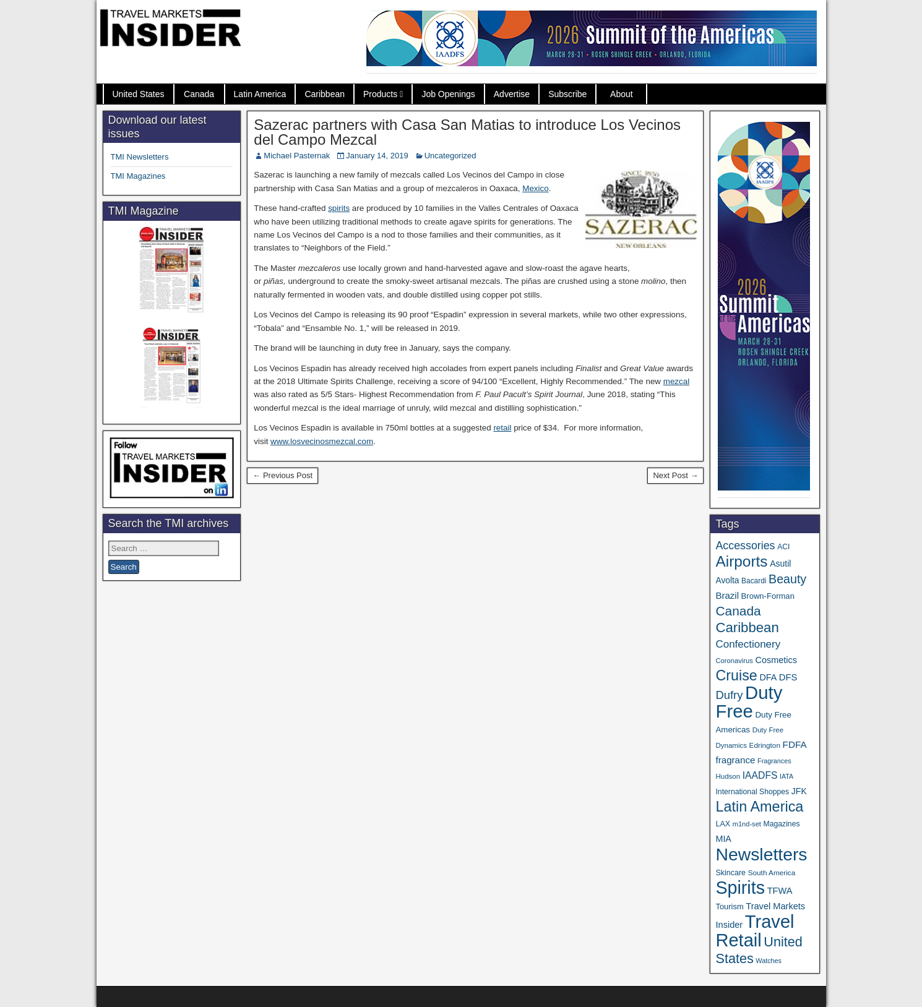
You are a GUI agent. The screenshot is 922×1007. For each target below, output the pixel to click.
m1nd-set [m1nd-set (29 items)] (747, 824)
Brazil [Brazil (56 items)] (727, 595)
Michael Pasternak (297, 155)
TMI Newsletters (140, 156)
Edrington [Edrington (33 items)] (764, 745)
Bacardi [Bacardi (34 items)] (753, 580)
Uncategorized (450, 155)
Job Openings (448, 94)
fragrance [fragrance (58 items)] (735, 760)
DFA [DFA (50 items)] (768, 677)
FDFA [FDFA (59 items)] (795, 744)
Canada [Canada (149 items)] (737, 611)
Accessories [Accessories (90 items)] (745, 545)
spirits (339, 208)
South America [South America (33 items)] (772, 872)
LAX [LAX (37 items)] (722, 824)
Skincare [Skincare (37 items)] (730, 872)
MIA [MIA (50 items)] (723, 839)
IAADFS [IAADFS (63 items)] (760, 775)
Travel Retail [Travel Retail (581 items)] (754, 931)
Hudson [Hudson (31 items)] (727, 776)
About (621, 94)
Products (380, 94)
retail (502, 427)
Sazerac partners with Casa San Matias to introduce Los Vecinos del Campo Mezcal (467, 132)
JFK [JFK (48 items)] (799, 791)
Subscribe (567, 94)
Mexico (535, 188)
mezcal (676, 381)
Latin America (260, 94)
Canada (199, 94)
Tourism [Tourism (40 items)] (729, 906)
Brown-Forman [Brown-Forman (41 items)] (768, 596)
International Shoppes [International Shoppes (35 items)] (752, 791)
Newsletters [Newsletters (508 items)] (761, 854)
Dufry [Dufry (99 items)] (729, 694)
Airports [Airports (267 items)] (741, 561)
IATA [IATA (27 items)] (786, 776)
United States (139, 94)
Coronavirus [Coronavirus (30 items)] (733, 660)
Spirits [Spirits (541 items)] (740, 888)
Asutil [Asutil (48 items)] (780, 563)
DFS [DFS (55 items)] (788, 677)
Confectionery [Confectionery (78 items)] (747, 644)
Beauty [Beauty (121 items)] (787, 579)
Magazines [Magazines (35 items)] (782, 824)
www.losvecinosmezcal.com (321, 441)
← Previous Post (282, 475)
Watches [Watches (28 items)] (769, 960)
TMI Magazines (138, 176)
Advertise (512, 94)
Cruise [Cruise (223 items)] (736, 675)
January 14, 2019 (377, 155)
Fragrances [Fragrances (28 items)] (774, 761)
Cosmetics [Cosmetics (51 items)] (776, 660)
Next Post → (675, 475)
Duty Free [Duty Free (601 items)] (748, 701)
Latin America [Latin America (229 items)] (759, 807)
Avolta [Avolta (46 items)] (727, 580)
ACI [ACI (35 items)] (783, 546)
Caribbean (324, 94)
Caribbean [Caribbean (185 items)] (746, 627)
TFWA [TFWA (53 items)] (780, 891)
